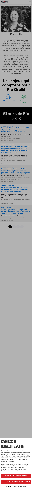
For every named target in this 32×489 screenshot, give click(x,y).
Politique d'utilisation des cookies (16, 486)
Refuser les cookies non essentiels (17, 482)
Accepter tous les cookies (16, 476)
